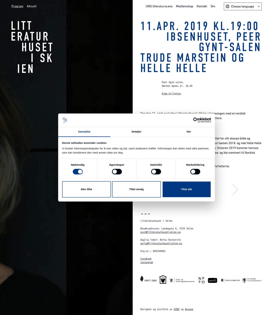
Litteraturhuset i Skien (32, 47)
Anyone (189, 309)
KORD (176, 309)
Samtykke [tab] (84, 131)
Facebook (145, 258)
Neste (207, 189)
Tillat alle (186, 189)
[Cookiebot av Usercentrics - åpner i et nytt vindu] (196, 120)
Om (213, 6)
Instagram (146, 262)
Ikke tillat (86, 189)
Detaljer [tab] (136, 131)
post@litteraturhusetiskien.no (160, 232)
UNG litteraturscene (159, 6)
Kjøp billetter (171, 93)
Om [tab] (188, 131)
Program (17, 6)
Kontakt (202, 6)
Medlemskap (184, 6)
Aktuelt (32, 6)
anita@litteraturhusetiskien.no (161, 243)
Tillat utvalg (136, 189)
